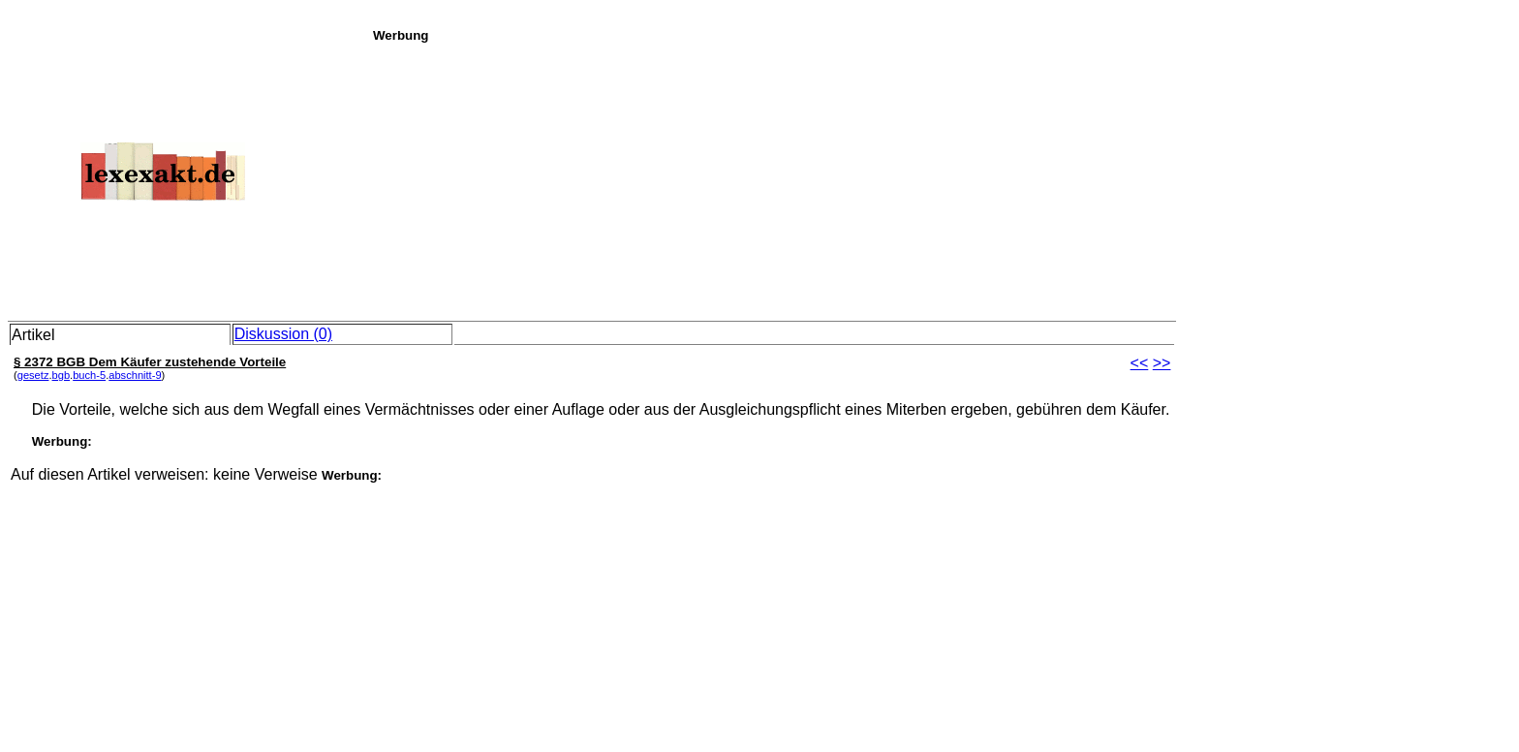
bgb (61, 375)
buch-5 (89, 375)
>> (1162, 363)
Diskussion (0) (283, 334)
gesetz (33, 375)
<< (1140, 363)
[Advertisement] (940, 178)
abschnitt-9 (134, 375)
